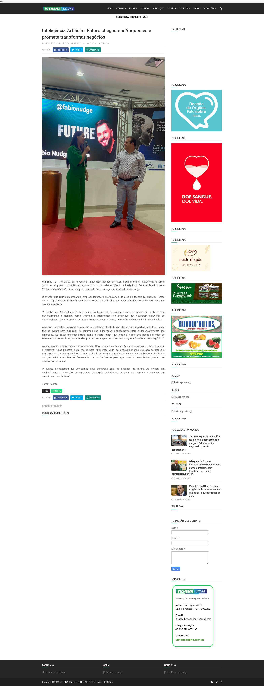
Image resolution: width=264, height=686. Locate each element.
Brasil (133, 8)
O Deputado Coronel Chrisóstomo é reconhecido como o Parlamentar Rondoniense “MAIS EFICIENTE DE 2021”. (195, 468)
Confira (121, 8)
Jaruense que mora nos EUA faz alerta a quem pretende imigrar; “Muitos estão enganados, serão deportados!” (196, 443)
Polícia (172, 8)
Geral (197, 8)
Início (109, 8)
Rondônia (210, 8)
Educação (158, 8)
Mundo (145, 8)
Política (185, 8)
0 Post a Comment (99, 43)
